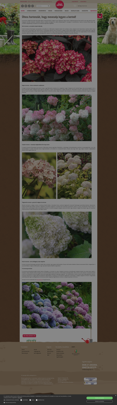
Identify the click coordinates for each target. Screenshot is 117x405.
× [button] (115, 395)
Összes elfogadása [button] (99, 398)
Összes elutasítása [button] (99, 401)
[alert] (58, 202)
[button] (4, 400)
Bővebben (20, 397)
